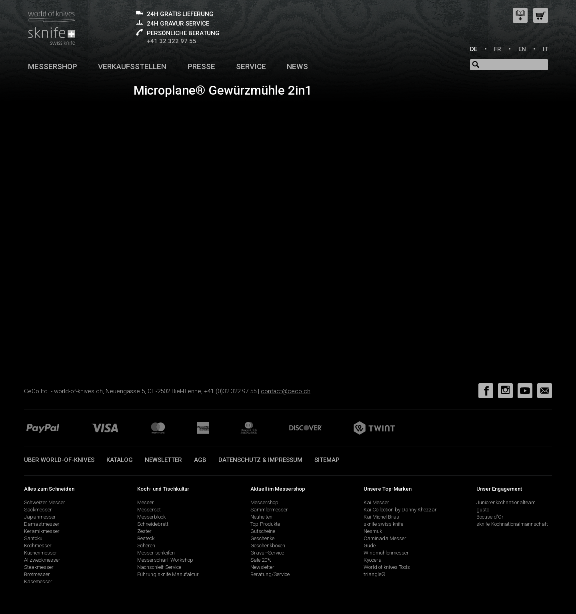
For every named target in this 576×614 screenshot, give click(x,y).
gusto (482, 510)
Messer (145, 502)
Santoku (33, 538)
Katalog (119, 459)
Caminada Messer (385, 538)
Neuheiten (261, 517)
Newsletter (163, 459)
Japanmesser (40, 517)
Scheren (146, 546)
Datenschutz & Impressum (260, 459)
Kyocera (373, 560)
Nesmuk (373, 531)
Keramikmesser (42, 531)
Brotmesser (37, 574)
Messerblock (151, 517)
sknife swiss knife (383, 524)
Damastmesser (42, 524)
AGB (200, 459)
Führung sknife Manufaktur (168, 574)
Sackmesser (38, 510)
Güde (370, 546)
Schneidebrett (152, 524)
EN (522, 49)
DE (473, 49)
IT (545, 49)
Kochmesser (38, 546)
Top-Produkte (265, 524)
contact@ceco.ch (285, 391)
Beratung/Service (270, 574)
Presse (201, 66)
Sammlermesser (269, 510)
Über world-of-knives (59, 459)
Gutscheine (262, 531)
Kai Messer (376, 502)
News (297, 66)
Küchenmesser (40, 553)
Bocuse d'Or (490, 517)
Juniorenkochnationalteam (506, 502)
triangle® (375, 574)
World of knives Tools (387, 567)
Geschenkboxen (267, 546)
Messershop (52, 66)
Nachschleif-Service (159, 567)
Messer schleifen (156, 553)
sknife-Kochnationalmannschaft (512, 524)
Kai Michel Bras (381, 517)
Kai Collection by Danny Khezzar (400, 510)
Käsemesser (38, 581)
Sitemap (327, 459)
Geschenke (262, 538)
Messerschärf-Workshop (165, 560)
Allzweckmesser (42, 560)
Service (251, 66)
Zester (144, 531)
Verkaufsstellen (132, 66)
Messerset (149, 510)
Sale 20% (261, 560)
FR (497, 49)
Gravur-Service (267, 553)
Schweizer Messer (44, 502)
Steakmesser (39, 567)
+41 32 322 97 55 (171, 41)
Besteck (145, 538)
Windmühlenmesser (386, 553)
